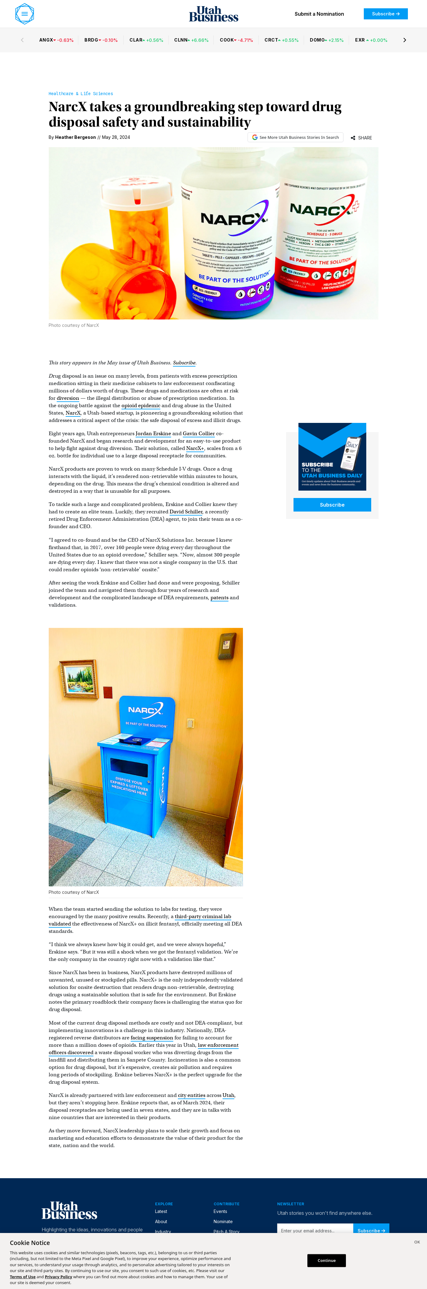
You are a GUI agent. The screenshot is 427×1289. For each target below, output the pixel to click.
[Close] (417, 1243)
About (161, 1221)
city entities (191, 1095)
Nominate (223, 1221)
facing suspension (152, 1037)
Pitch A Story (227, 1231)
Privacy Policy (58, 1276)
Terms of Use (22, 1276)
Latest (161, 1211)
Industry (163, 1231)
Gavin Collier (199, 433)
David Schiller (186, 511)
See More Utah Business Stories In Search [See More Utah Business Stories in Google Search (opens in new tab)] (295, 137)
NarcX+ (195, 448)
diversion (68, 398)
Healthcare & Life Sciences (81, 93)
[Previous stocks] (22, 40)
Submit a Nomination (319, 14)
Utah (228, 1095)
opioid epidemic (140, 405)
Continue (327, 1260)
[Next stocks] (405, 40)
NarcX (73, 413)
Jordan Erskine (153, 433)
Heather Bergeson (75, 137)
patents (219, 597)
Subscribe (386, 13)
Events (220, 1211)
